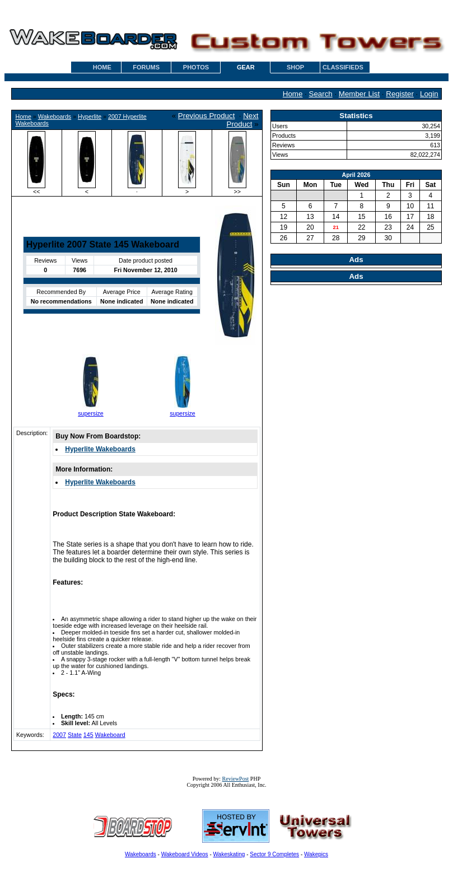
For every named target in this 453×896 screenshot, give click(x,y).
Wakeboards (54, 116)
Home (293, 94)
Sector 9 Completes (274, 854)
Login (429, 94)
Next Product (243, 119)
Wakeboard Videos (184, 854)
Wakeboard (110, 734)
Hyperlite (89, 116)
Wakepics (316, 854)
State (75, 734)
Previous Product (206, 115)
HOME (102, 67)
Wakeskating (229, 854)
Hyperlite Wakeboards (100, 449)
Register (400, 94)
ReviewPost (235, 779)
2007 (59, 734)
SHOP (295, 67)
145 (88, 734)
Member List (359, 94)
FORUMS (146, 67)
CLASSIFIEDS (343, 67)
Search (321, 94)
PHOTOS (196, 67)
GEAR (246, 67)
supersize (91, 413)
